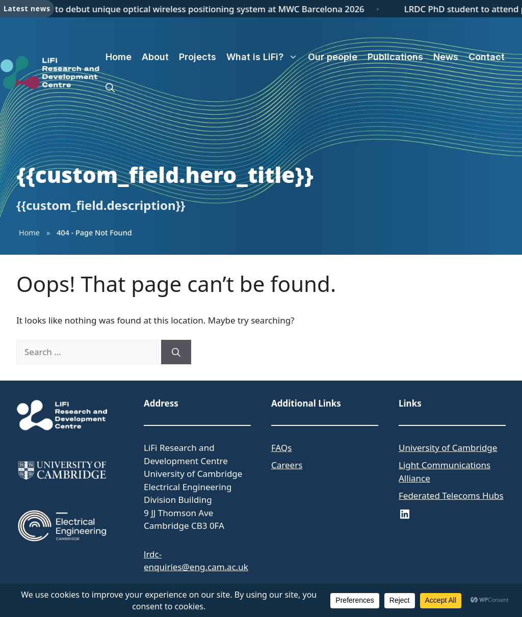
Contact (486, 56)
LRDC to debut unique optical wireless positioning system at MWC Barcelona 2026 (203, 9)
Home (119, 56)
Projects (197, 56)
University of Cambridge (448, 447)
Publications (395, 56)
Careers (286, 465)
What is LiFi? (264, 57)
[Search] (176, 352)
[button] (110, 87)
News (445, 56)
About (155, 56)
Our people (332, 56)
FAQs (281, 447)
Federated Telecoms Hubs (451, 495)
